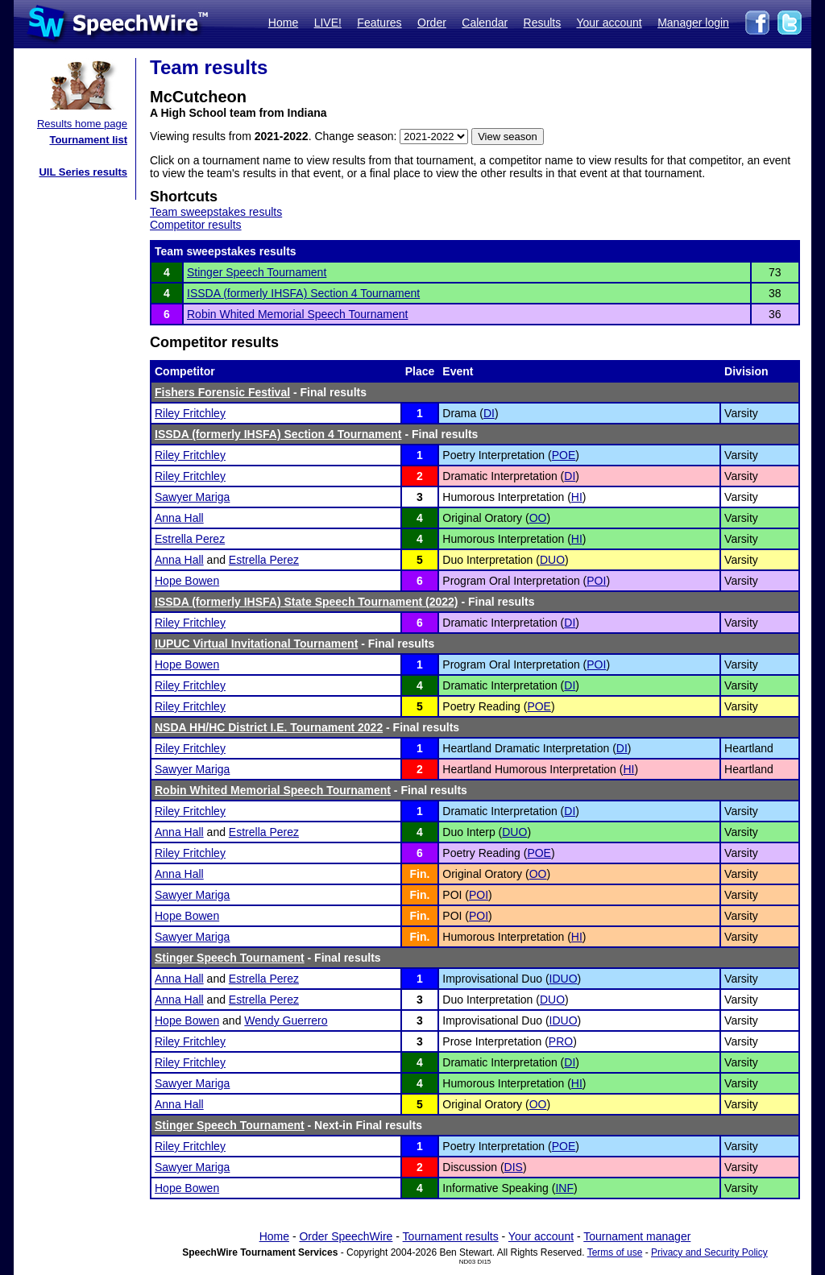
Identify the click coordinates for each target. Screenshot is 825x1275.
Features (379, 22)
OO (538, 517)
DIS (513, 1167)
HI (576, 497)
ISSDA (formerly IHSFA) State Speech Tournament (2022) (306, 601)
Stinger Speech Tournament (256, 272)
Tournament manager (636, 1236)
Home (283, 22)
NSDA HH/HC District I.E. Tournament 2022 (269, 727)
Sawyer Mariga (192, 497)
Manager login (693, 22)
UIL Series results (83, 172)
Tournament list (88, 140)
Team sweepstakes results (216, 211)
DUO (552, 559)
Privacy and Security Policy (709, 1252)
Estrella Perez (190, 538)
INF (564, 1188)
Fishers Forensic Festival (222, 392)
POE (564, 455)
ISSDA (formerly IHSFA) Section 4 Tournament (303, 293)
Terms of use (615, 1252)
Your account (608, 22)
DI (489, 413)
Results (543, 22)
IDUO (563, 978)
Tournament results (451, 1236)
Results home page (82, 124)
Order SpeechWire (345, 1236)
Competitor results (196, 224)
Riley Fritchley (190, 413)
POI (596, 580)
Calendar (485, 22)
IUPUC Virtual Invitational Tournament (256, 643)
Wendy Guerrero (285, 1020)
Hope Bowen (187, 580)
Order (431, 22)
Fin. (420, 873)
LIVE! (328, 22)
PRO (561, 1041)
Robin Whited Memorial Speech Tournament (297, 314)
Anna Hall (179, 517)
